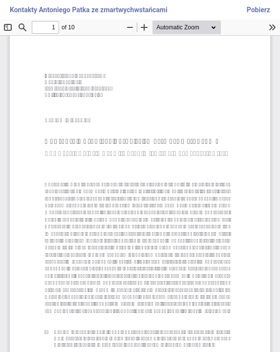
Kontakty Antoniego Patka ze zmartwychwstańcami (89, 10)
